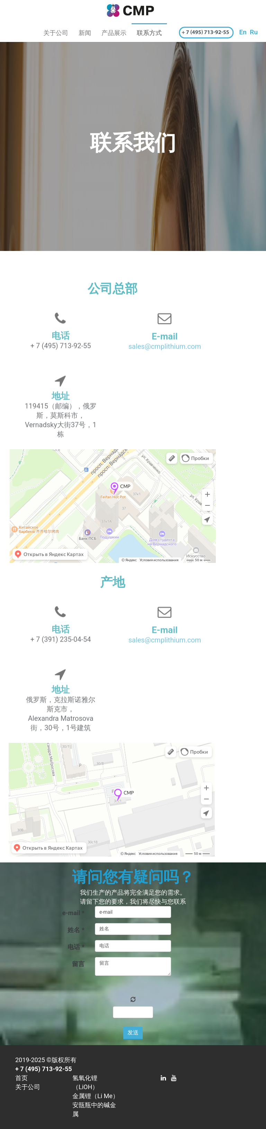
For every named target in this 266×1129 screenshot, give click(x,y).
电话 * (76, 946)
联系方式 (149, 32)
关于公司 (55, 32)
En (243, 32)
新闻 (85, 32)
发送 (133, 1032)
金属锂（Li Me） (95, 1096)
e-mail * (73, 913)
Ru (254, 32)
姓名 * (76, 929)
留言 (78, 963)
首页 (21, 1078)
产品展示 (113, 32)
